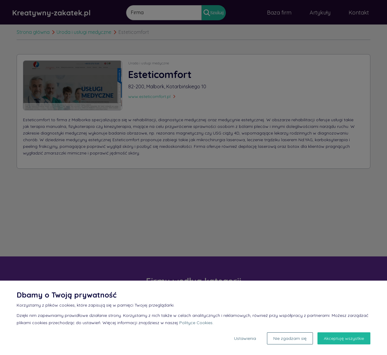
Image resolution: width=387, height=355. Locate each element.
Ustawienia (245, 338)
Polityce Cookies (196, 322)
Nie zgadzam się (290, 338)
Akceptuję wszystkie (344, 338)
